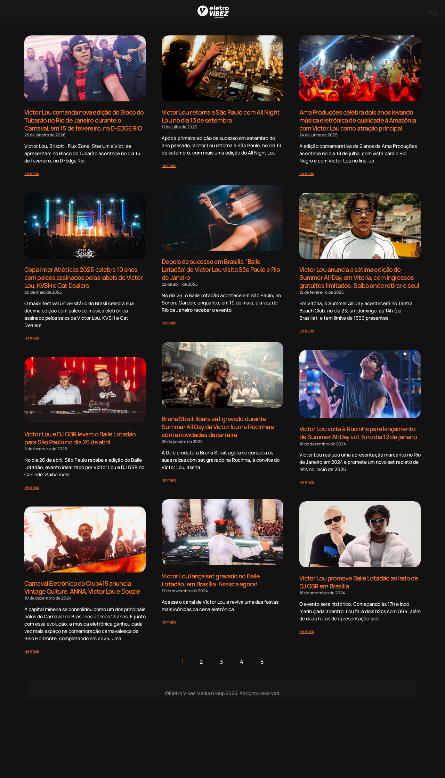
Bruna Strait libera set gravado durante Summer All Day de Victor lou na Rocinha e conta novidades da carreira (218, 425)
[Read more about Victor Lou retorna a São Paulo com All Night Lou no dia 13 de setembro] (169, 165)
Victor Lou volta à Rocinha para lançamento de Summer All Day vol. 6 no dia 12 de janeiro (358, 432)
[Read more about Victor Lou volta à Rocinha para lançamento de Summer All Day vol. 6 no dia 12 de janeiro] (306, 480)
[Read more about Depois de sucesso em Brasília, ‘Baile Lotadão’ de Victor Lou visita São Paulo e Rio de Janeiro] (169, 322)
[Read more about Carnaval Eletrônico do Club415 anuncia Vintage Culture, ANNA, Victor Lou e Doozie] (31, 649)
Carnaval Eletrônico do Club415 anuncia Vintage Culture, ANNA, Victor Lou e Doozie (82, 585)
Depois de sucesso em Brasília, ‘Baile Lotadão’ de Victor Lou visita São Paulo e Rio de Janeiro (221, 269)
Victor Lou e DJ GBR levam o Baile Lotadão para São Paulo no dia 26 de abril (80, 436)
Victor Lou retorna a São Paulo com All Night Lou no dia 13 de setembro (220, 116)
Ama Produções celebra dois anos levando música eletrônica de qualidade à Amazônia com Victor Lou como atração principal (357, 120)
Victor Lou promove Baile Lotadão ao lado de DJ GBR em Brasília (358, 580)
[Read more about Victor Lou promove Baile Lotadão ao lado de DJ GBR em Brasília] (306, 629)
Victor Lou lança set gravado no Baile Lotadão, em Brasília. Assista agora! (211, 578)
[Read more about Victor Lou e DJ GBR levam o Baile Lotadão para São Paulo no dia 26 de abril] (31, 485)
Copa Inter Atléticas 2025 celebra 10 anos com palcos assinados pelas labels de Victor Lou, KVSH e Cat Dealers (83, 276)
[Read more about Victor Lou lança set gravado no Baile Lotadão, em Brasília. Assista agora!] (169, 620)
